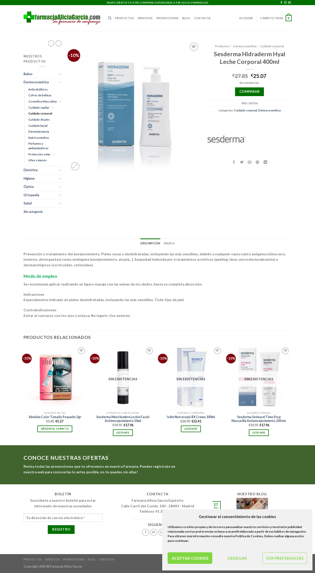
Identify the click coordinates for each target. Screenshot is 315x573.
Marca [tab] (169, 243)
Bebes (28, 74)
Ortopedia (31, 195)
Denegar (237, 558)
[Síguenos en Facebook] (281, 2)
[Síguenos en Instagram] (285, 2)
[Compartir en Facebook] (234, 162)
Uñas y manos (37, 160)
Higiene (29, 178)
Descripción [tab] (150, 243)
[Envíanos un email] (289, 2)
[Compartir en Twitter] (241, 162)
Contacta (202, 18)
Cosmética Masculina (42, 101)
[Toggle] (60, 74)
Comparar (249, 91)
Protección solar (39, 154)
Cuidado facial (38, 125)
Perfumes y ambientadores (38, 146)
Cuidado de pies (39, 119)
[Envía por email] (249, 162)
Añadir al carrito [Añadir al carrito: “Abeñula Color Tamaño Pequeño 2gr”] (55, 428)
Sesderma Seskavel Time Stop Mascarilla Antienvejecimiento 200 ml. (258, 419)
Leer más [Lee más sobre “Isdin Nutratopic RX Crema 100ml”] (190, 428)
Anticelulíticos (38, 89)
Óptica (29, 187)
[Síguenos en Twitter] (153, 532)
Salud (28, 203)
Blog (186, 18)
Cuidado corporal (40, 113)
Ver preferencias (284, 558)
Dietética (31, 170)
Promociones (167, 18)
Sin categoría (33, 212)
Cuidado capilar (39, 107)
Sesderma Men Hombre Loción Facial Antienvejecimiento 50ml (122, 419)
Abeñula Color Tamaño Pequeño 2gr (55, 417)
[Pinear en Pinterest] (257, 162)
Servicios (145, 18)
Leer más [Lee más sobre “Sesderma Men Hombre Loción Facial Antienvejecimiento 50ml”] (122, 432)
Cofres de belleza (39, 95)
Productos (124, 18)
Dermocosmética (36, 82)
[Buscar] (109, 18)
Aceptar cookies (190, 558)
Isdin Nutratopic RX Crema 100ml (191, 417)
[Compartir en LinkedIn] (265, 162)
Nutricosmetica (38, 137)
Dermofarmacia (38, 131)
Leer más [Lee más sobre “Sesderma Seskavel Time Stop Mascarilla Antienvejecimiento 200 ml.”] (258, 432)
